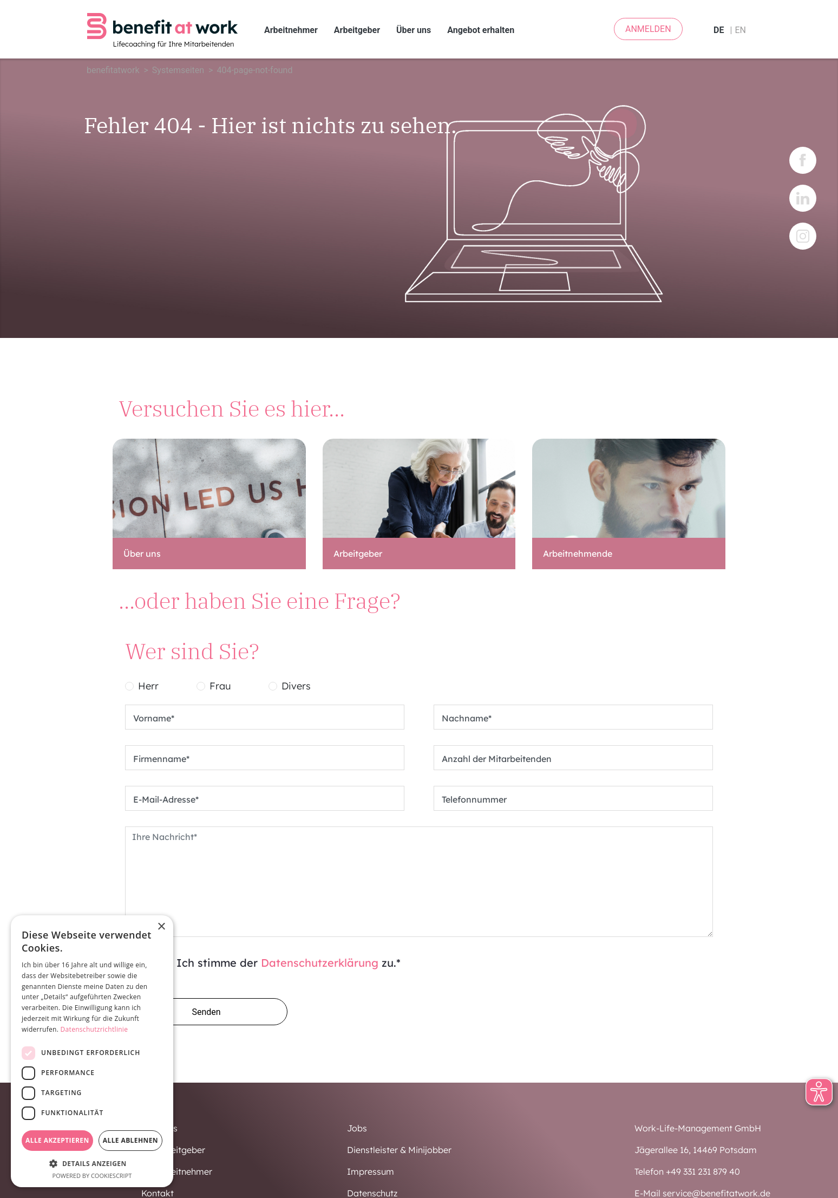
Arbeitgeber (357, 30)
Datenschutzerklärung (319, 962)
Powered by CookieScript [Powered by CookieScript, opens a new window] (92, 1175)
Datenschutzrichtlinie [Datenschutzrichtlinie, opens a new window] (94, 1029)
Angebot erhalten (480, 30)
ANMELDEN (648, 29)
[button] (92, 1163)
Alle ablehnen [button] (130, 1140)
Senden (206, 1012)
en (740, 30)
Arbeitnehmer (291, 30)
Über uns (413, 30)
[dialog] (92, 1051)
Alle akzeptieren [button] (57, 1140)
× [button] (161, 927)
